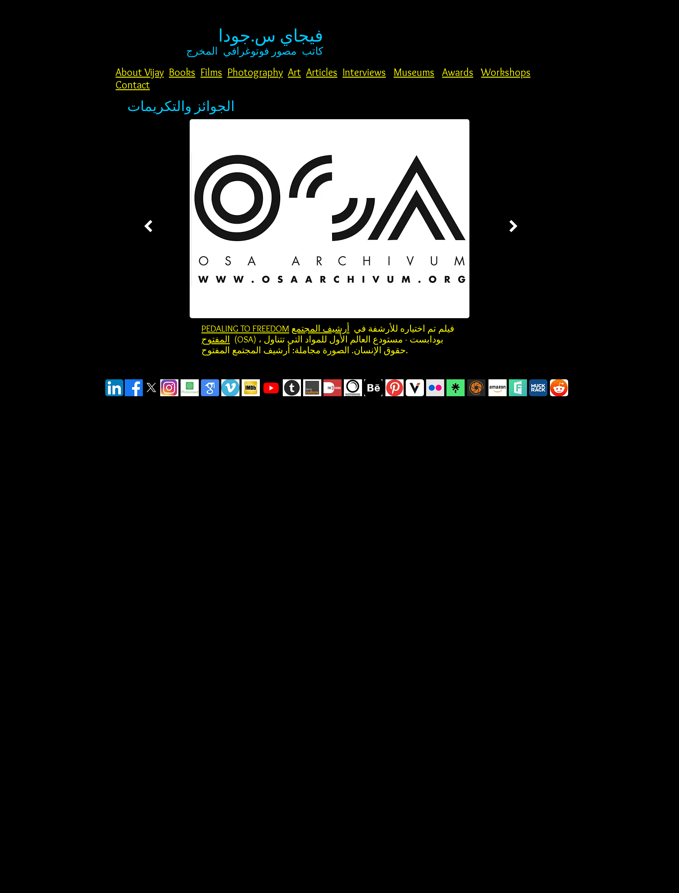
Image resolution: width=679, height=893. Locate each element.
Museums (414, 72)
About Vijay (140, 72)
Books (182, 72)
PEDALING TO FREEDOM (245, 328)
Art (294, 72)
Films (211, 72)
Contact (133, 84)
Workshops (505, 72)
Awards (457, 72)
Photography (255, 72)
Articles (321, 72)
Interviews (364, 72)
